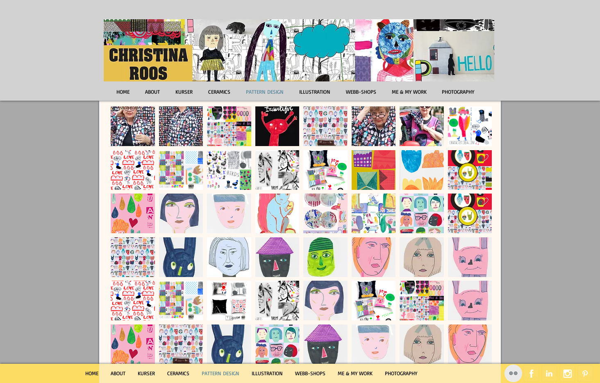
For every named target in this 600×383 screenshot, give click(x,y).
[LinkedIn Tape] (549, 373)
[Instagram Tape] (567, 373)
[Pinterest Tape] (585, 373)
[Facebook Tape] (531, 373)
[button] (133, 126)
